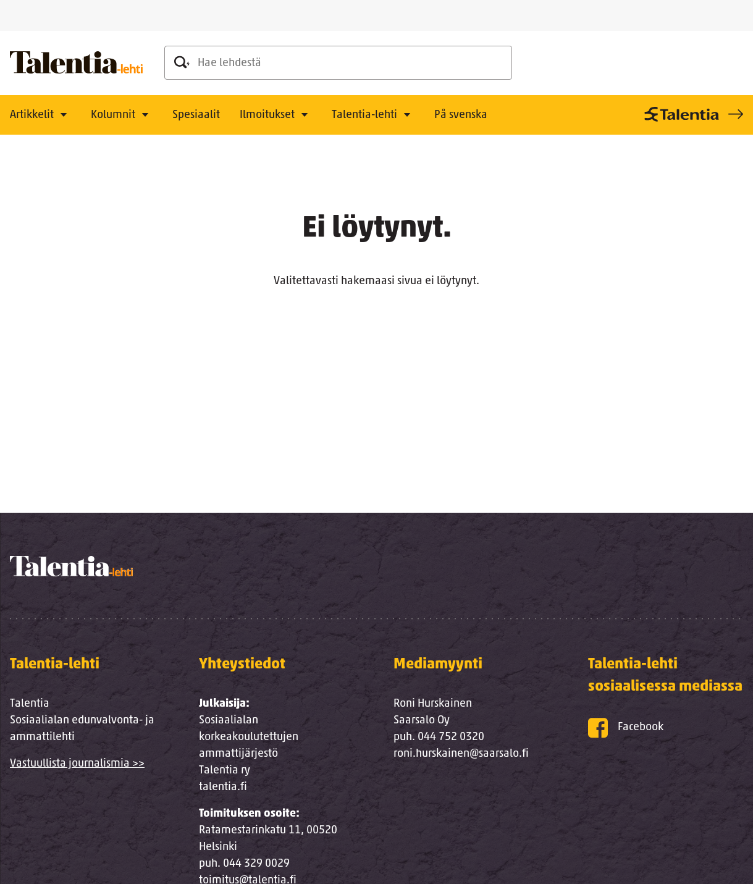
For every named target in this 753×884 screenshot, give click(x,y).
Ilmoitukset (267, 115)
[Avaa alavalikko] (63, 115)
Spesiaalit (196, 115)
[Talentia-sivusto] (692, 114)
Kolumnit (113, 115)
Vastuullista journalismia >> (77, 764)
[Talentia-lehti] (76, 63)
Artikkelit (32, 115)
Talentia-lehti (364, 115)
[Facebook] (665, 728)
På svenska (460, 115)
